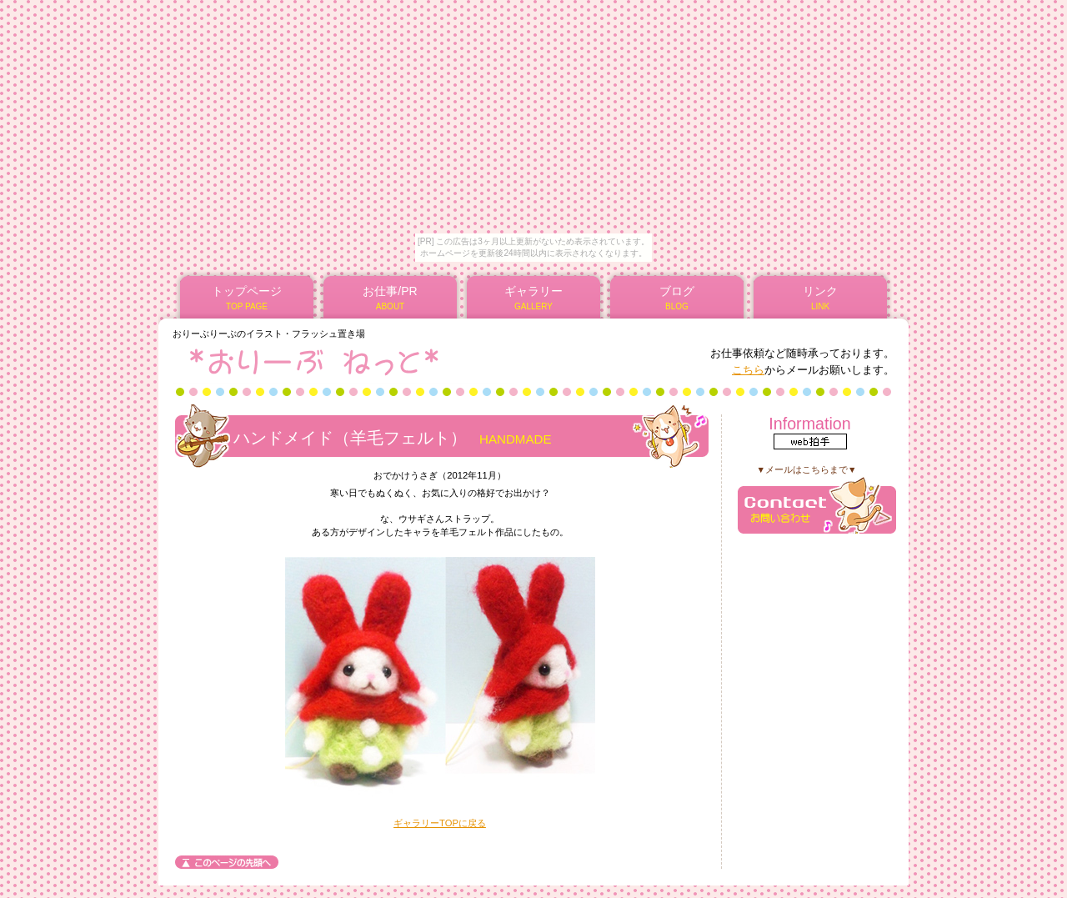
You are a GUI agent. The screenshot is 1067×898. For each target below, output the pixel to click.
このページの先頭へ (226, 862)
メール (817, 505)
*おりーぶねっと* (374, 361)
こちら (748, 370)
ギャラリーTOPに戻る (439, 823)
